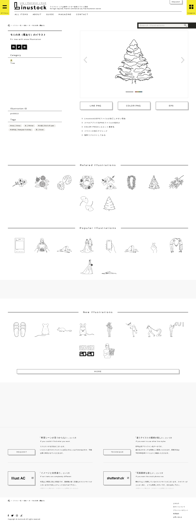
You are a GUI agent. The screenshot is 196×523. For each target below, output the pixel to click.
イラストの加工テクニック (96, 131)
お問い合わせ (177, 517)
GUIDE (50, 14)
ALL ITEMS (21, 14)
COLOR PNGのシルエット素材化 (99, 127)
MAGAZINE (65, 14)
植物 (25, 25)
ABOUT (37, 14)
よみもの (176, 503)
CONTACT (82, 14)
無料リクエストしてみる (95, 135)
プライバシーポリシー (180, 510)
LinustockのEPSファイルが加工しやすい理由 (105, 119)
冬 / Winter (29, 126)
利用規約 (176, 513)
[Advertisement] (36, 85)
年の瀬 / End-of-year (46, 126)
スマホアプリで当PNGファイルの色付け (102, 123)
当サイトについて (179, 506)
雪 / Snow (40, 130)
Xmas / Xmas (15, 126)
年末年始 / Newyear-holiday (20, 130)
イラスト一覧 (17, 25)
